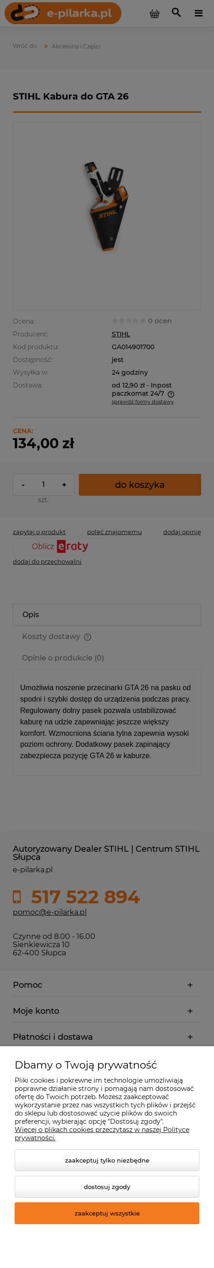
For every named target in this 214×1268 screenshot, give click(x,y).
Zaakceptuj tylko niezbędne (107, 1160)
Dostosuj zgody (107, 1186)
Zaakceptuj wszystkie (107, 1213)
